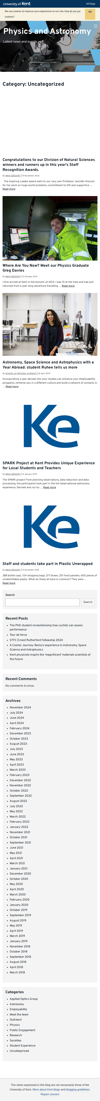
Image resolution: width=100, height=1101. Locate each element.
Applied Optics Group (24, 999)
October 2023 (19, 739)
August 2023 (18, 744)
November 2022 (20, 785)
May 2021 (16, 853)
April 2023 (17, 765)
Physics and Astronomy (47, 31)
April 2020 (17, 889)
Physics (15, 1025)
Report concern (50, 1094)
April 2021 (16, 858)
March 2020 (18, 895)
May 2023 (16, 759)
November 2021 (20, 832)
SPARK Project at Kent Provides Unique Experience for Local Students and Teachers (49, 466)
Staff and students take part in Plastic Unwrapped (48, 564)
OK (90, 12)
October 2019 (18, 910)
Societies (15, 1041)
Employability (18, 1009)
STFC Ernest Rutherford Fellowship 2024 (36, 640)
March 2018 (17, 973)
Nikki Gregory (13, 176)
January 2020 (19, 905)
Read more (9, 189)
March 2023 (18, 770)
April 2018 (16, 967)
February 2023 (19, 775)
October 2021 (18, 837)
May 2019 (16, 926)
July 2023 (16, 749)
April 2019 (16, 931)
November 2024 (20, 708)
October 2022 (19, 791)
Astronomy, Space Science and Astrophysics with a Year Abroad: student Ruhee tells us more (48, 365)
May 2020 (16, 884)
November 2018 (20, 947)
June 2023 (17, 754)
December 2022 (20, 780)
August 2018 (18, 962)
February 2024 (20, 728)
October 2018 (18, 952)
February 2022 (19, 822)
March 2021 (17, 863)
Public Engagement (22, 1030)
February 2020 (20, 900)
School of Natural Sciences (20, 373)
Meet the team (19, 1015)
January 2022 (19, 827)
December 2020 (20, 874)
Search (10, 595)
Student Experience (22, 1046)
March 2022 (18, 817)
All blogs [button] (90, 3)
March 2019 (17, 936)
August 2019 (18, 921)
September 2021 (20, 843)
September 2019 (20, 915)
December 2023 (20, 734)
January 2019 (18, 941)
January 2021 (18, 869)
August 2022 (18, 801)
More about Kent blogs (46, 1089)
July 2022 (16, 806)
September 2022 (21, 796)
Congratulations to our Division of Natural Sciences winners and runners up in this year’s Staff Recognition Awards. (49, 165)
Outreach (16, 1020)
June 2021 (16, 848)
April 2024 (17, 723)
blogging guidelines (78, 1089)
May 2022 (16, 811)
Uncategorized (19, 1051)
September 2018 (20, 957)
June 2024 (17, 718)
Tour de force (18, 635)
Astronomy (17, 1004)
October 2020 (19, 879)
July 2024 (16, 713)
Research (16, 1035)
